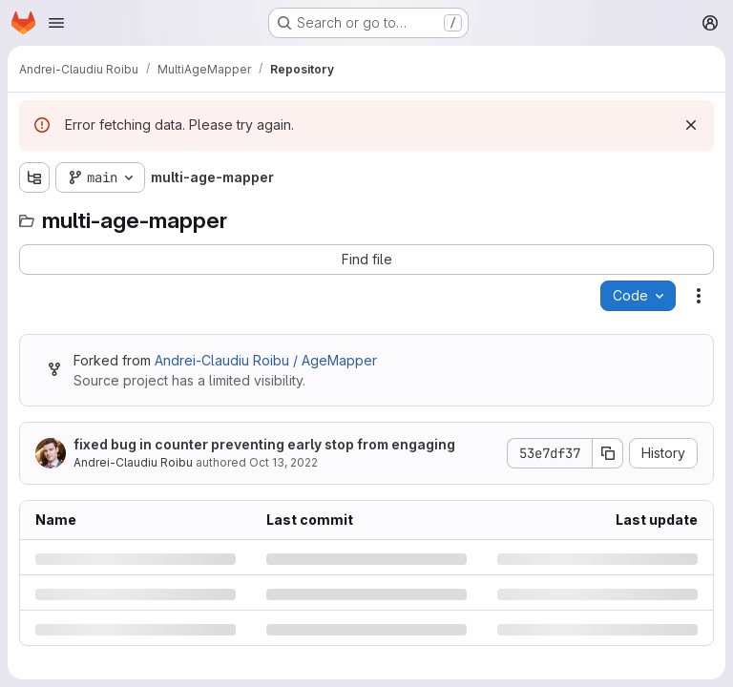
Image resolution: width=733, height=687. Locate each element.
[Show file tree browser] (34, 177)
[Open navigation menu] (56, 23)
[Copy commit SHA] (608, 453)
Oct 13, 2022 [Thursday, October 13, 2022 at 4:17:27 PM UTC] (283, 462)
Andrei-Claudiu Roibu (133, 462)
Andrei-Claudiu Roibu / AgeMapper (266, 360)
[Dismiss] (691, 125)
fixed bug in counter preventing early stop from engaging (264, 444)
